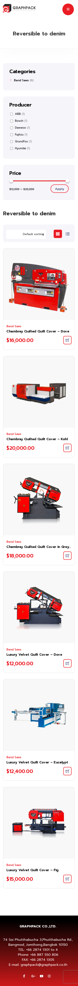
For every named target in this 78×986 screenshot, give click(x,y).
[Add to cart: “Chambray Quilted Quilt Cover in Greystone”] (67, 555)
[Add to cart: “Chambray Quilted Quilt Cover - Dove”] (67, 340)
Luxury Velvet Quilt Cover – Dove (34, 654)
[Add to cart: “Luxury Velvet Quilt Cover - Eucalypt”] (67, 771)
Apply (59, 189)
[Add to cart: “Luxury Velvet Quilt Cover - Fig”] (67, 879)
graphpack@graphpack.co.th (44, 964)
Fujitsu (18, 135)
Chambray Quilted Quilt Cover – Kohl (37, 439)
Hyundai (20, 148)
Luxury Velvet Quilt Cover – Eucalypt (37, 762)
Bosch (18, 121)
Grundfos (21, 141)
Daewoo (20, 128)
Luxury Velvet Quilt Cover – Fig (32, 870)
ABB (17, 114)
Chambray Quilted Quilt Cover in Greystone (39, 546)
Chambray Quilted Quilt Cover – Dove (37, 331)
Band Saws (13, 326)
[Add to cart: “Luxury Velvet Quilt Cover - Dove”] (67, 663)
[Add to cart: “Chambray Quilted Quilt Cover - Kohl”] (67, 448)
